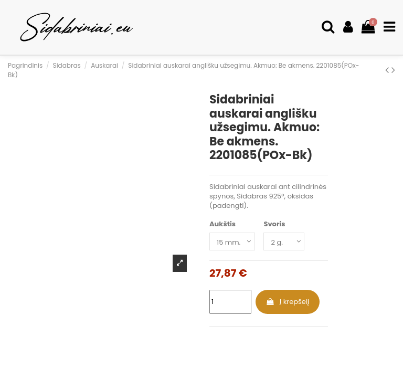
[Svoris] (283, 241)
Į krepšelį (287, 302)
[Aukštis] (232, 241)
